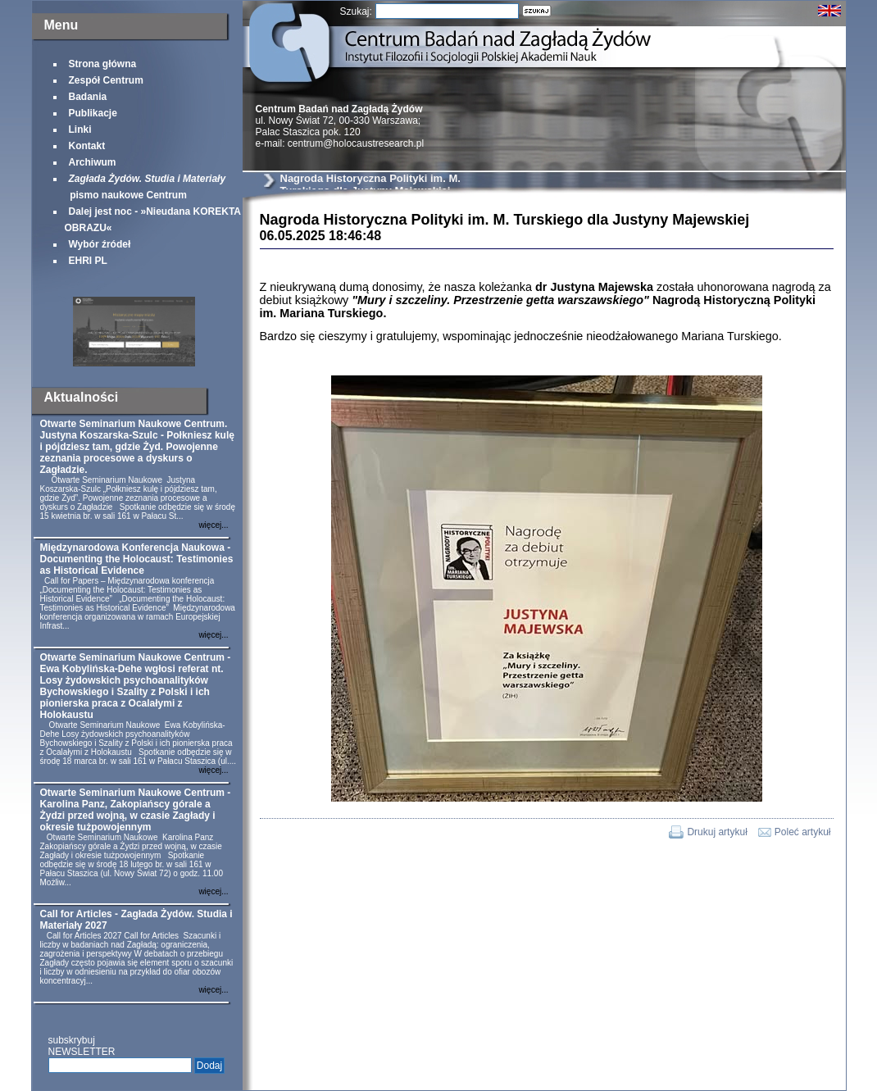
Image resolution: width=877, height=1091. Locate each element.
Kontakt (87, 146)
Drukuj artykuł (717, 832)
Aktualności (81, 397)
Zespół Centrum (106, 80)
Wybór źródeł (100, 244)
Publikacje (93, 113)
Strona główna (103, 64)
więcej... (213, 525)
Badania (88, 96)
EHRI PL (88, 260)
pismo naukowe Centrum (145, 187)
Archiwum (92, 162)
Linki (80, 129)
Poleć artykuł (803, 832)
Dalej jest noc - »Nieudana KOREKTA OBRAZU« (153, 220)
